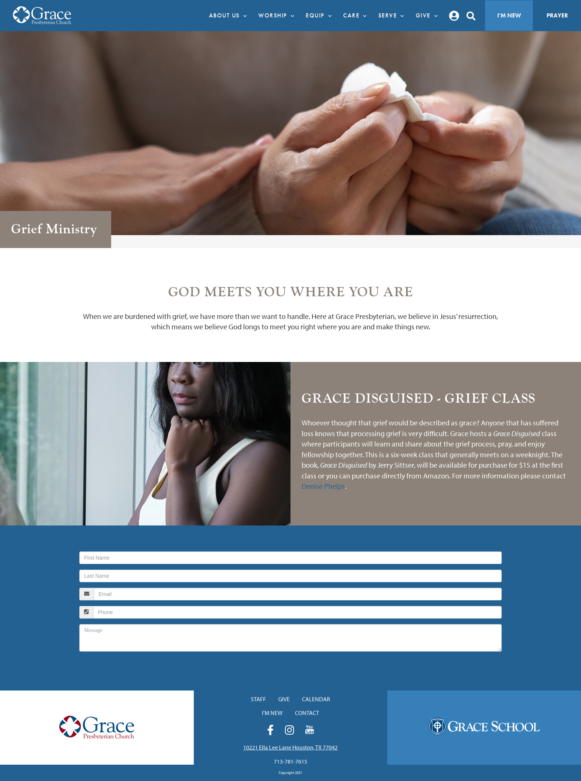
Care (357, 15)
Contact (307, 712)
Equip (321, 15)
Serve (393, 15)
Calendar (316, 699)
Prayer (557, 15)
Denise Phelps (323, 486)
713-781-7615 (290, 761)
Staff (258, 699)
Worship (278, 15)
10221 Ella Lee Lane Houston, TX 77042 (290, 747)
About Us (230, 15)
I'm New (509, 15)
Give (429, 15)
